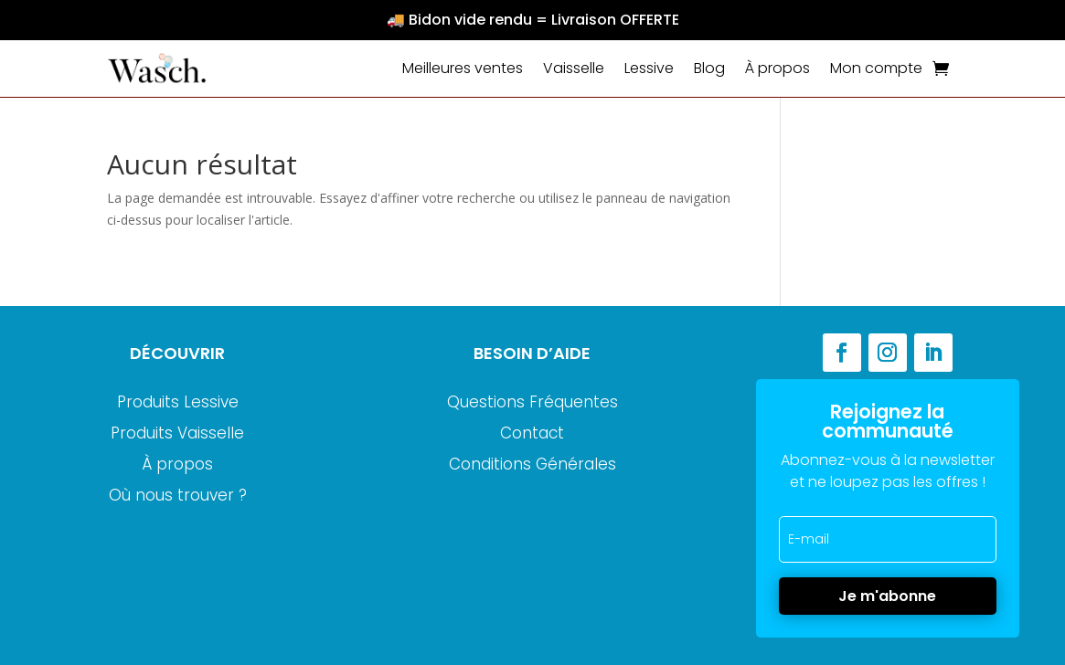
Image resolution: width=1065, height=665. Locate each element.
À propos (777, 68)
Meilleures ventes (462, 68)
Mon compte (876, 68)
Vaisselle (573, 68)
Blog (709, 68)
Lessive (649, 68)
